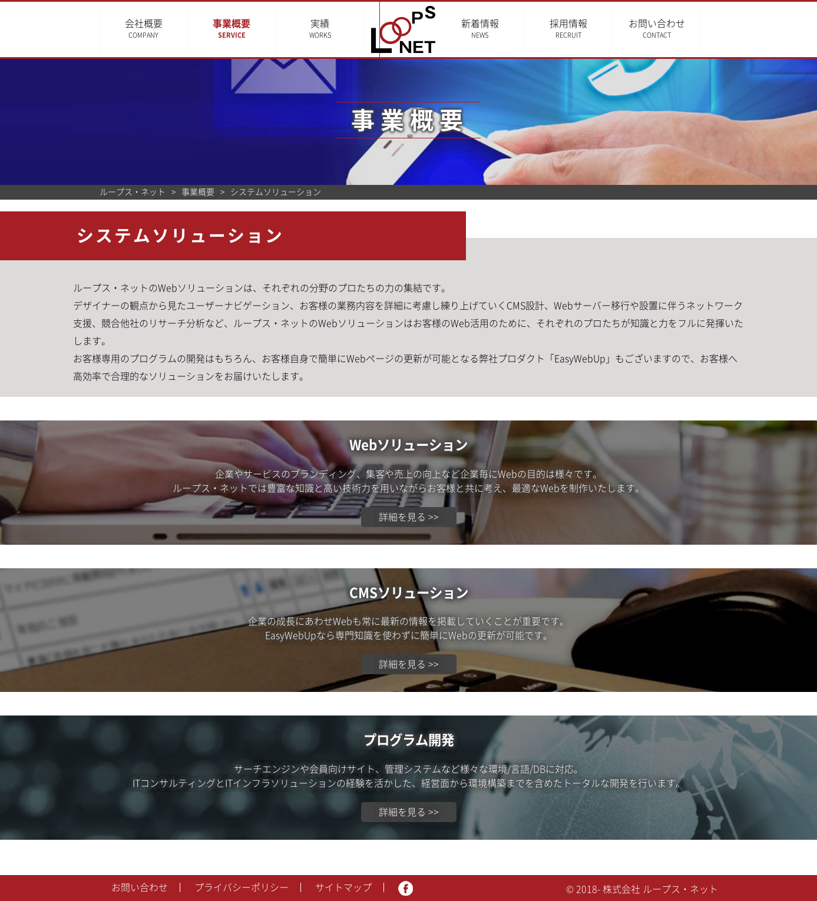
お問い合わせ (673, 28)
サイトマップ (343, 887)
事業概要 (231, 28)
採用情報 (585, 28)
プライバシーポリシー (241, 887)
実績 (320, 28)
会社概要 (144, 28)
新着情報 (496, 28)
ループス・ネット (133, 192)
